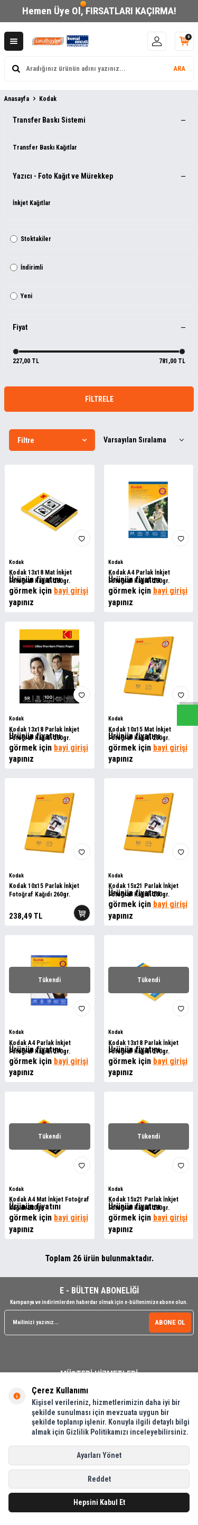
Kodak (16, 562)
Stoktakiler (30, 239)
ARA (179, 68)
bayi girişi (71, 591)
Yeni (21, 296)
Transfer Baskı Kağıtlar (45, 147)
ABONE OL (170, 1322)
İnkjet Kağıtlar (32, 203)
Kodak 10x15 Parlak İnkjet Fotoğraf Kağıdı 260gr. (44, 890)
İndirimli (26, 267)
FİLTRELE (99, 399)
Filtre (52, 440)
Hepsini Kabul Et (99, 1502)
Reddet (99, 1479)
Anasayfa (16, 99)
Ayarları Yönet (99, 1455)
